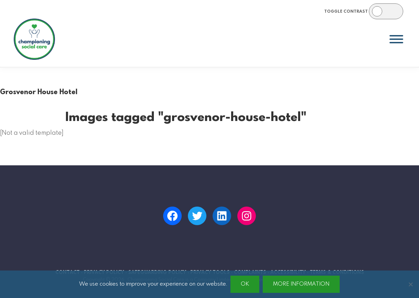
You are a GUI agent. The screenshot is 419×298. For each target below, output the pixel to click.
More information (301, 284)
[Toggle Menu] (396, 39)
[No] (410, 284)
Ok (245, 284)
